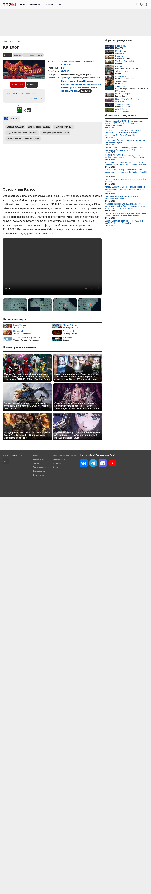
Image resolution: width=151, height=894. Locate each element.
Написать (32, 84)
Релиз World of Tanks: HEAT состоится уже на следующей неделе (125, 141)
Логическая (87, 61)
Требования (29, 55)
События (17, 55)
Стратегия (66, 65)
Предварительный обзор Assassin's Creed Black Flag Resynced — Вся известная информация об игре (27, 435)
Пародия (65, 84)
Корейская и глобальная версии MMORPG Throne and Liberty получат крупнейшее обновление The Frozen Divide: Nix (123, 133)
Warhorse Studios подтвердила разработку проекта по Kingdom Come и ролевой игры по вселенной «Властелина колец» (125, 206)
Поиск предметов (91, 78)
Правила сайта (59, 459)
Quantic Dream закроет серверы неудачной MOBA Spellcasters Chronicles (124, 222)
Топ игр (36, 463)
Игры (22, 4)
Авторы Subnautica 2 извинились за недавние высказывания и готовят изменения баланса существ (125, 189)
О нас (55, 467)
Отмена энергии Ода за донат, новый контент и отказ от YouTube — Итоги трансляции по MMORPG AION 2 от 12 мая (77, 406)
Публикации (34, 4)
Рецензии (49, 4)
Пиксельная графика (80, 84)
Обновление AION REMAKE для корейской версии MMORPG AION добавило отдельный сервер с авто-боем (124, 123)
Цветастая (96, 84)
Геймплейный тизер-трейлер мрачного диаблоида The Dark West (122, 197)
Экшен (64, 61)
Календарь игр (39, 471)
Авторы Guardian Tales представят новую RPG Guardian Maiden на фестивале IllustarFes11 (125, 214)
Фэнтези (74, 91)
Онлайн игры (38, 459)
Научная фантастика (71, 87)
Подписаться (17, 84)
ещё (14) (85, 91)
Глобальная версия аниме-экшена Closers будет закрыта (126, 180)
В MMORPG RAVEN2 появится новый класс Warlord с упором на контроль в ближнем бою (125, 156)
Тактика (85, 87)
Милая (90, 81)
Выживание (74, 61)
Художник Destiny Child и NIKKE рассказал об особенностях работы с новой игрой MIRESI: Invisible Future (77, 435)
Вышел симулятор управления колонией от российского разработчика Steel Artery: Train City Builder (126, 172)
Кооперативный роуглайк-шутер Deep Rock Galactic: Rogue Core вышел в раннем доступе (125, 163)
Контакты (57, 463)
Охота (79, 81)
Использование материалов (64, 455)
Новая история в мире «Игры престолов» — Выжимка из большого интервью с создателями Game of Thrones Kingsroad (76, 376)
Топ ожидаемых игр (41, 467)
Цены (40, 55)
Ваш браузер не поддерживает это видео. (52, 266)
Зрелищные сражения (71, 78)
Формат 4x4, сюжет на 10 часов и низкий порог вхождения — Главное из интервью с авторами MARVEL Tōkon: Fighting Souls (27, 376)
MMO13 (36, 455)
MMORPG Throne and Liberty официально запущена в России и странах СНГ (123, 149)
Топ (59, 4)
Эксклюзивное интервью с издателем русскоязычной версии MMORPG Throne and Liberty (26, 406)
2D (84, 81)
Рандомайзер (38, 475)
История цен (36, 98)
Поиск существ (68, 81)
